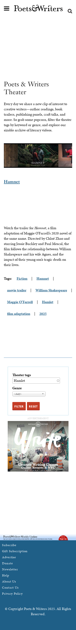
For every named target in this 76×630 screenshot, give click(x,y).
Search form (70, 11)
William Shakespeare (51, 290)
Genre (17, 387)
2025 (43, 313)
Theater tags (21, 374)
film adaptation (18, 313)
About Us (9, 581)
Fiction (22, 278)
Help (5, 575)
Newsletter (10, 569)
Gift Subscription (15, 551)
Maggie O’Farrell (20, 301)
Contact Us (10, 587)
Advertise (9, 557)
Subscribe (9, 545)
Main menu (7, 8)
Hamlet (47, 301)
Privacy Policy (12, 593)
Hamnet (12, 181)
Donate (7, 563)
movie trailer (16, 290)
